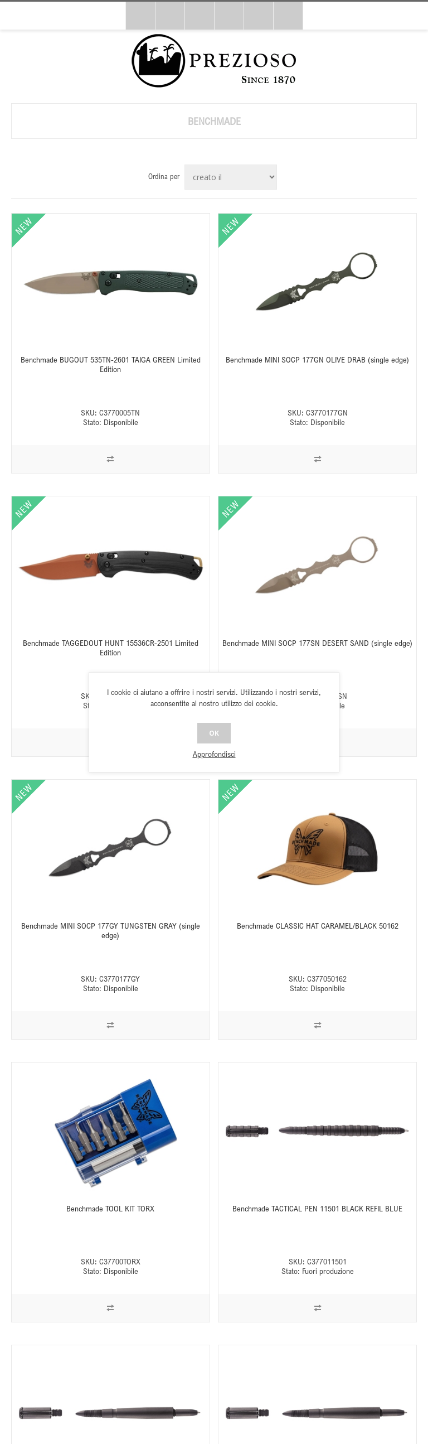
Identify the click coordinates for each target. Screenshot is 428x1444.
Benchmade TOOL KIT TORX (110, 1208)
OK (214, 733)
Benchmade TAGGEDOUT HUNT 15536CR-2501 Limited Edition (110, 647)
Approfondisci (214, 754)
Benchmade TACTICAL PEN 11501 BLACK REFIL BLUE (317, 1208)
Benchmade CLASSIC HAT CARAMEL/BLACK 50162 (317, 925)
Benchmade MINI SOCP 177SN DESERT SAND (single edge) (317, 643)
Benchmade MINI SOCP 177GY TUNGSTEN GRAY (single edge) (110, 930)
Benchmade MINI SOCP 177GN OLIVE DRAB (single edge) (317, 359)
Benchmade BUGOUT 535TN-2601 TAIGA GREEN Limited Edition (111, 364)
